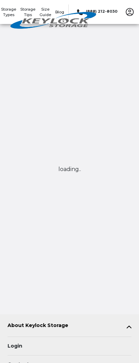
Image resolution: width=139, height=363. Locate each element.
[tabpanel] (69, 327)
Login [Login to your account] (15, 346)
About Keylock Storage (38, 325)
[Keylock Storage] (53, 21)
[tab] (69, 327)
